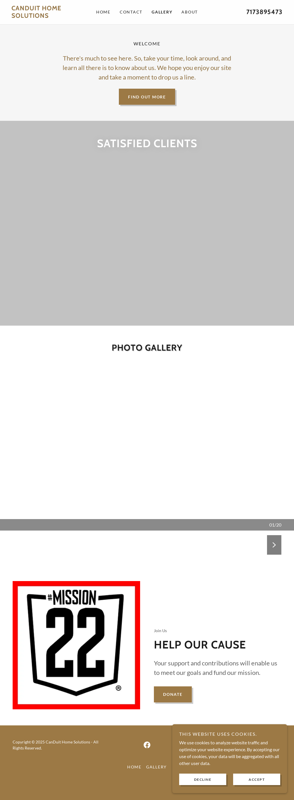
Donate (173, 706)
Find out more (147, 96)
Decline (203, 779)
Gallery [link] (162, 11)
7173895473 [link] (264, 12)
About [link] (189, 11)
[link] (45, 16)
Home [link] (103, 11)
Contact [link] (131, 11)
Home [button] (134, 779)
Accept (257, 779)
